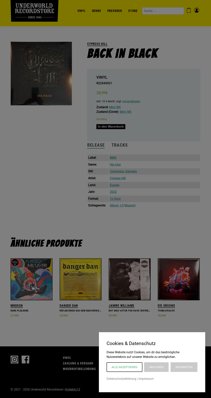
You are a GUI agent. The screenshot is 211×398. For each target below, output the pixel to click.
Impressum (146, 379)
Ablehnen (156, 367)
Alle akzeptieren (124, 367)
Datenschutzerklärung (121, 379)
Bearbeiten (184, 367)
